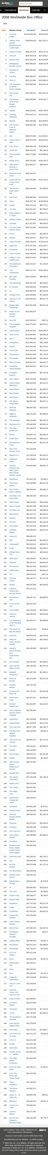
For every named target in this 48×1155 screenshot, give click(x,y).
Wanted (12, 121)
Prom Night (13, 526)
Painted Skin (14, 773)
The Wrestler (14, 610)
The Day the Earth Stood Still (14, 191)
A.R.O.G (12, 1040)
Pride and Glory (15, 857)
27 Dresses (13, 287)
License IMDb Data (30, 1136)
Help (41, 1136)
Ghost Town (13, 928)
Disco (11, 969)
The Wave (13, 841)
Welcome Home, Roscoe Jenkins (15, 642)
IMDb (34, 1139)
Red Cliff (12, 320)
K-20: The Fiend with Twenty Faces (14, 1075)
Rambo (12, 346)
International (10, 10)
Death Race (13, 439)
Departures (13, 479)
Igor (10, 860)
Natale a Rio (14, 783)
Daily (23, 1130)
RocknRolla (13, 949)
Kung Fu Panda (15, 52)
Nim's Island (14, 379)
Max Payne (13, 397)
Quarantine (13, 719)
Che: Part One (14, 831)
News (17, 1130)
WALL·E (12, 80)
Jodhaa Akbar (14, 941)
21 (10, 291)
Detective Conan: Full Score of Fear (14, 992)
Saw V (11, 339)
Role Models (14, 393)
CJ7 (10, 574)
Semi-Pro (12, 636)
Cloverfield (13, 250)
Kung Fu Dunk (14, 999)
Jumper (12, 205)
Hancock (12, 56)
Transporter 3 (14, 354)
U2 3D (11, 1013)
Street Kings (14, 502)
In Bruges (13, 827)
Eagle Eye (13, 246)
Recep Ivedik (14, 899)
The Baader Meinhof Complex (13, 934)
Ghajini (12, 758)
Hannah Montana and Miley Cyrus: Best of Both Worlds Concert (15, 470)
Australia (12, 223)
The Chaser (13, 787)
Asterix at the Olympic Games (14, 314)
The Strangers (14, 420)
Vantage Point (14, 295)
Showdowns (27, 1132)
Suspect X (13, 536)
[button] (45, 3)
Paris (11, 973)
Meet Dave (13, 558)
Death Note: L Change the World (14, 800)
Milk (10, 540)
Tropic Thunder (15, 242)
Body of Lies (14, 335)
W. (10, 887)
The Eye (12, 522)
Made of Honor (15, 362)
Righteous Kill (14, 424)
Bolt (10, 136)
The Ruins (13, 1009)
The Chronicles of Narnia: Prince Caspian (15, 86)
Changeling (13, 342)
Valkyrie (12, 238)
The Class (13, 891)
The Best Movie (15, 871)
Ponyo (11, 234)
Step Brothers (14, 331)
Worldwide (24, 10)
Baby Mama (13, 514)
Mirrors (12, 435)
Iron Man (12, 76)
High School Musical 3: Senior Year (14, 167)
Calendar (36, 10)
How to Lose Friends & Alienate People (15, 1120)
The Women (14, 566)
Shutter (12, 585)
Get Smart (13, 197)
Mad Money (13, 945)
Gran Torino (13, 146)
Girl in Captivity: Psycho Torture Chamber (15, 712)
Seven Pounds (14, 254)
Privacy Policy (14, 1150)
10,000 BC (13, 150)
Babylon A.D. (14, 455)
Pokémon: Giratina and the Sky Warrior (15, 591)
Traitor (11, 907)
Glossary (8, 1136)
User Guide (18, 1136)
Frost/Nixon (13, 911)
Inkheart (12, 518)
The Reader (13, 358)
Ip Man (12, 1044)
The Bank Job (14, 510)
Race (11, 959)
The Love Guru (15, 727)
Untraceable (14, 544)
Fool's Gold (13, 350)
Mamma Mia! (14, 60)
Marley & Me (14, 161)
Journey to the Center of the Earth (14, 182)
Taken (11, 201)
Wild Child (13, 1048)
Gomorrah (13, 806)
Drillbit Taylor (14, 570)
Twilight (12, 111)
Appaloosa (13, 903)
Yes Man (12, 209)
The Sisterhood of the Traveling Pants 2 (15, 622)
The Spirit (13, 746)
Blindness (13, 1101)
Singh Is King (14, 895)
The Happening (15, 283)
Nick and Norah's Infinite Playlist (15, 816)
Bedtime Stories (15, 219)
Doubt (11, 548)
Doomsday (13, 1030)
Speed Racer (14, 389)
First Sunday (14, 754)
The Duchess (14, 662)
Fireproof (12, 823)
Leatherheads (14, 723)
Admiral (12, 750)
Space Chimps (14, 506)
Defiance (12, 562)
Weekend (29, 1130)
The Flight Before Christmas (13, 1060)
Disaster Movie (15, 810)
